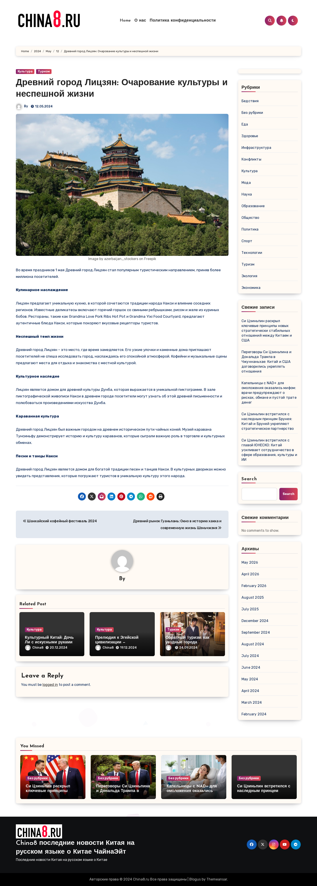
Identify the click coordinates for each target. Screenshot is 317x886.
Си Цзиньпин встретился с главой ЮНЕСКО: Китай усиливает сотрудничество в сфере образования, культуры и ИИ (269, 450)
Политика (250, 229)
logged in (50, 685)
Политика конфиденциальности (183, 20)
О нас (140, 20)
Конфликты (251, 159)
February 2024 (254, 714)
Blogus (195, 879)
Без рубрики (252, 113)
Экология (249, 276)
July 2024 (250, 656)
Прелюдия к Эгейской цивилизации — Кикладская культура (116, 642)
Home (125, 20)
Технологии (251, 253)
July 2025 (250, 609)
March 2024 (251, 702)
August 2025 (252, 597)
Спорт (246, 241)
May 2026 (249, 562)
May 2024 (249, 679)
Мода (246, 183)
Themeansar (216, 879)
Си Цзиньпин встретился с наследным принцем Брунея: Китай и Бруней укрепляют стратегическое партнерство (267, 421)
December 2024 (255, 621)
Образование (253, 206)
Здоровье (249, 136)
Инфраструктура (256, 148)
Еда (244, 124)
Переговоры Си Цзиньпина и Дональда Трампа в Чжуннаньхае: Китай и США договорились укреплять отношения (266, 361)
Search (249, 479)
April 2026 (250, 574)
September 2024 (255, 632)
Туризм (44, 71)
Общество (250, 218)
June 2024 (250, 667)
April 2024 (250, 691)
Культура (25, 71)
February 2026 (254, 586)
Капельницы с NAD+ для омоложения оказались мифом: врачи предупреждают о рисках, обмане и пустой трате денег (269, 392)
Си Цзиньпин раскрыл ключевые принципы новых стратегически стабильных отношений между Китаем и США (266, 330)
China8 (34, 648)
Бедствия (250, 101)
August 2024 (252, 644)
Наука (246, 194)
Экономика (250, 288)
